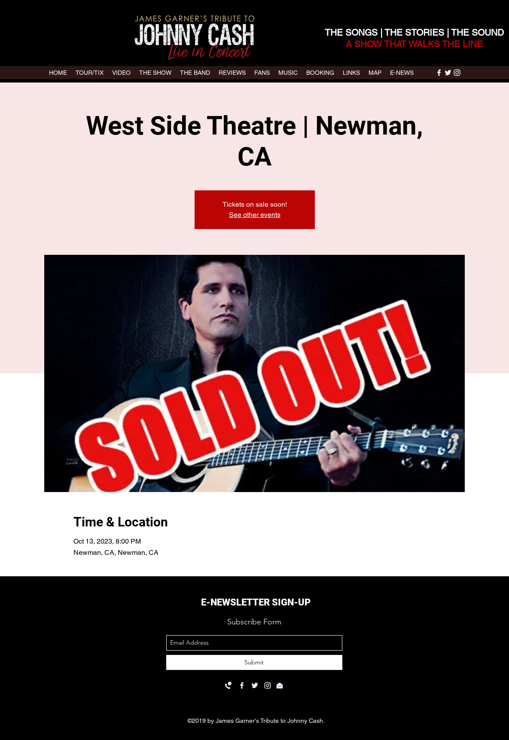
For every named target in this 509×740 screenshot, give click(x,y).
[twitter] (448, 72)
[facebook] (439, 72)
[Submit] (254, 662)
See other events (254, 215)
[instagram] (457, 72)
